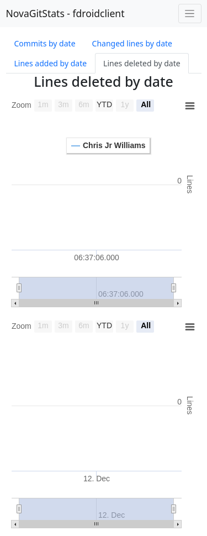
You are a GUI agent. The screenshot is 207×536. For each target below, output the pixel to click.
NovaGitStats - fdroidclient (65, 13)
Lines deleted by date (142, 63)
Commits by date (45, 43)
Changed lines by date (132, 43)
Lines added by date (50, 63)
